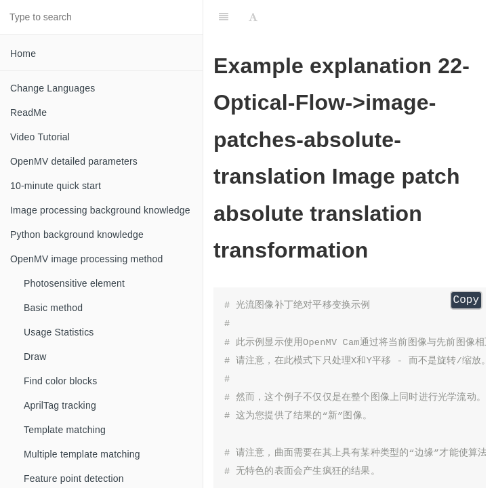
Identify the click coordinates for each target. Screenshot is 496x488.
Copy (466, 300)
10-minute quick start (55, 185)
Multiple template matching (82, 454)
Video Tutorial (40, 136)
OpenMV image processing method (86, 258)
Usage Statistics (59, 332)
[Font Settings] (253, 17)
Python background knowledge (77, 234)
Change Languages (52, 88)
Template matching (65, 429)
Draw (35, 356)
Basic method (53, 307)
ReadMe (28, 112)
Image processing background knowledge (100, 210)
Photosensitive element (74, 283)
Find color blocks (60, 380)
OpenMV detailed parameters (74, 161)
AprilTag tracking (60, 405)
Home (23, 53)
